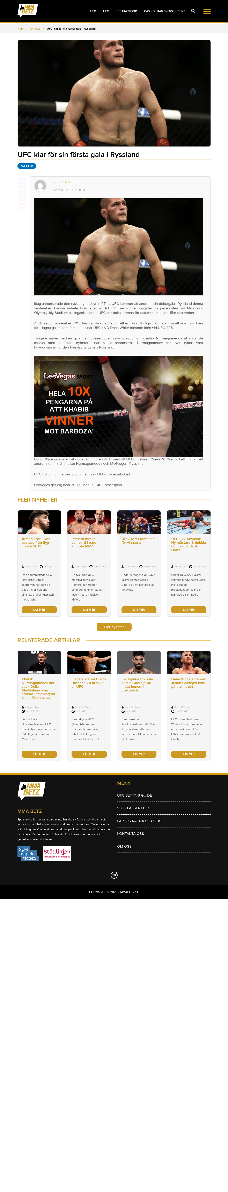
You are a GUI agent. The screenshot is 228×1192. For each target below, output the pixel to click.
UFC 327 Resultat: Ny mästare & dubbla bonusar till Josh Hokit (188, 544)
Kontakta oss (130, 833)
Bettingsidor (127, 11)
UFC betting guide (134, 795)
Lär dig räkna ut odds (139, 821)
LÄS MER (39, 609)
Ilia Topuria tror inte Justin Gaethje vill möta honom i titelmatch (137, 684)
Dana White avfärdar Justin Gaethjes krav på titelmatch (188, 682)
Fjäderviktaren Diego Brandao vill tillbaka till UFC (89, 682)
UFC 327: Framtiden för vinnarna (138, 540)
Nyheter (27, 166)
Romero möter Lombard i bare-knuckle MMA (84, 542)
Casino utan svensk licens (164, 11)
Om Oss (124, 846)
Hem (106, 11)
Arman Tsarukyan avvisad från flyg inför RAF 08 (36, 542)
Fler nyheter (114, 627)
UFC (93, 11)
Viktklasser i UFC (133, 808)
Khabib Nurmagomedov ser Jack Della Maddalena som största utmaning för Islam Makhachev (38, 688)
